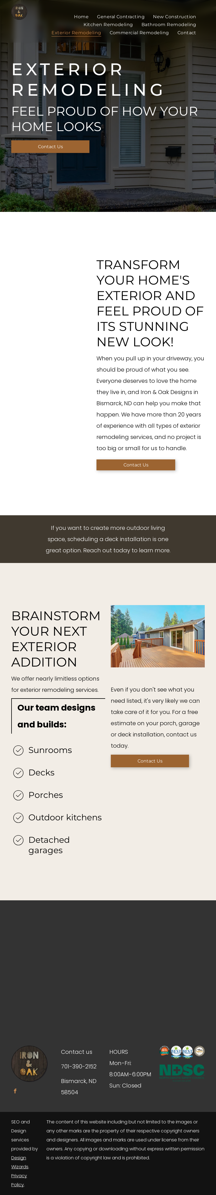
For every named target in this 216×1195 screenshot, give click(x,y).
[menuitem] (81, 16)
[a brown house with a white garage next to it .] (63, 278)
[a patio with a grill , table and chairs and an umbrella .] (63, 239)
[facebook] (15, 1092)
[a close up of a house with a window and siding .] (23, 230)
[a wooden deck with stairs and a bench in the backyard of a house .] (23, 270)
